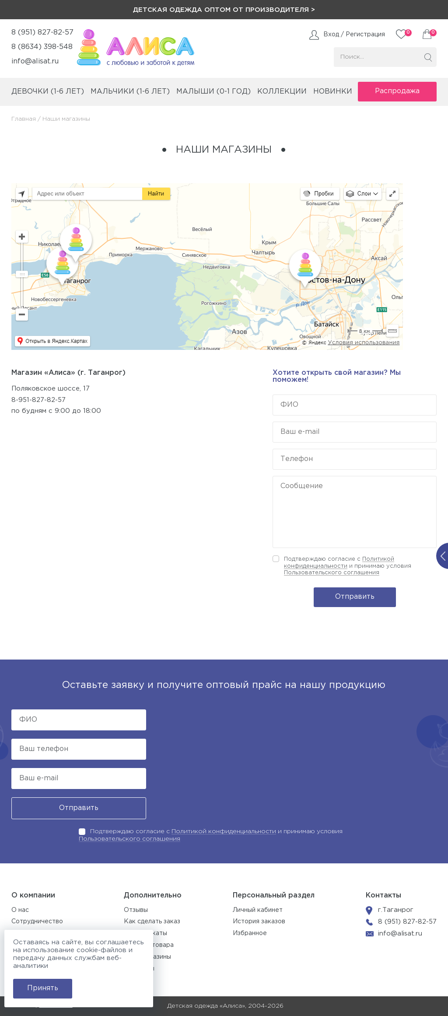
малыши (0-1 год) (213, 91)
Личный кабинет (258, 910)
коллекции (282, 91)
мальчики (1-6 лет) (130, 91)
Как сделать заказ (152, 921)
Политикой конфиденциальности (224, 831)
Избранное (250, 933)
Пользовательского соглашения (331, 572)
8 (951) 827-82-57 (42, 32)
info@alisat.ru (35, 61)
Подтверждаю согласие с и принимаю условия (347, 566)
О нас (20, 910)
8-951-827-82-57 (38, 400)
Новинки (332, 91)
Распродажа (397, 91)
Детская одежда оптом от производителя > (224, 10)
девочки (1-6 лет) (47, 91)
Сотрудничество (37, 921)
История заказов (259, 921)
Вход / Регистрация (354, 34)
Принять (42, 988)
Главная (23, 119)
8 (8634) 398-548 (42, 47)
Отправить (354, 597)
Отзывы (136, 910)
